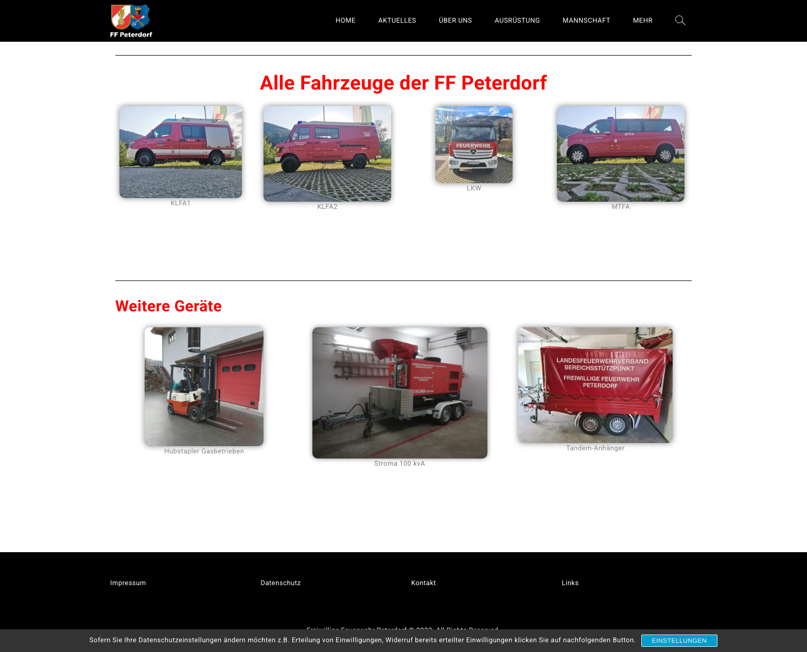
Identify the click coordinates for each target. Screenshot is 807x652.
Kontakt (423, 583)
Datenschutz (281, 583)
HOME (346, 21)
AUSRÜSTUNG (517, 21)
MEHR (643, 21)
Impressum (128, 583)
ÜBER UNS (455, 21)
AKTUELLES (397, 21)
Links (570, 583)
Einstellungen (679, 640)
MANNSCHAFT (586, 21)
